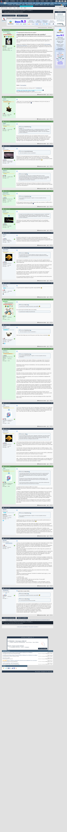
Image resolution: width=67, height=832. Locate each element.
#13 (52, 348)
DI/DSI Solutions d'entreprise (12, 3)
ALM (26, 3)
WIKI (45, 4)
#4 (52, 145)
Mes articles (23, 91)
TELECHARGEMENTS (24, 620)
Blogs (21, 1)
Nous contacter (37, 671)
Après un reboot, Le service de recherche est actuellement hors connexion (22, 660)
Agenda (18, 7)
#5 (52, 168)
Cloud (20, 3)
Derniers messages (4, 7)
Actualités (29, 10)
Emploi (37, 1)
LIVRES (23, 4)
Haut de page (50, 671)
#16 (52, 466)
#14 (52, 403)
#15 (52, 428)
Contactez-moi (39, 88)
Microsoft (30, 3)
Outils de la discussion (42, 27)
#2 (52, 96)
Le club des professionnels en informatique (17, 10)
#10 (52, 283)
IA (23, 3)
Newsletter (31, 1)
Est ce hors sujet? (6, 658)
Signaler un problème (22, 15)
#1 (52, 29)
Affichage (50, 27)
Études (42, 1)
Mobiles (59, 3)
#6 (52, 190)
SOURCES (37, 4)
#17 (52, 507)
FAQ (17, 1)
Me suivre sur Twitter (30, 91)
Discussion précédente (23, 626)
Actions (10, 7)
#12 (52, 324)
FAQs (15, 620)
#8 (52, 232)
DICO (48, 4)
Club (51, 1)
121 (11, 50)
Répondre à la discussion (9, 15)
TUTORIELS (9, 4)
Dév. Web (38, 3)
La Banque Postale (15, 647)
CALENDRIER (43, 620)
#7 (52, 208)
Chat (25, 1)
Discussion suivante (33, 626)
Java (34, 3)
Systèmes (64, 3)
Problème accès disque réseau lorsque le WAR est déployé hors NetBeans (17, 652)
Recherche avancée (62, 7)
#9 (52, 247)
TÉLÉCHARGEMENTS (30, 4)
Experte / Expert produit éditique (16, 645)
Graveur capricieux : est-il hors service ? (11, 663)
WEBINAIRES (18, 4)
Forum (5, 10)
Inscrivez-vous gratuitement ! (26, 6)
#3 (52, 121)
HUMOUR (52, 4)
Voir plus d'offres (43, 648)
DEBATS (34, 620)
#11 (52, 299)
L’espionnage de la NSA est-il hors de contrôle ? (21, 18)
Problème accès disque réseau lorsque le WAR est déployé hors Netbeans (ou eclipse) (20, 655)
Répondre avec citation (42, 94)
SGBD (52, 3)
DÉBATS (41, 4)
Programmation (47, 3)
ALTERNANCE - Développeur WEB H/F (17, 641)
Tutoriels (12, 1)
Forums (7, 1)
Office (56, 3)
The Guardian (23, 85)
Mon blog (18, 91)
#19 (52, 588)
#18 (52, 538)
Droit (46, 1)
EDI (42, 3)
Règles (25, 7)
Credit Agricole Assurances (17, 642)
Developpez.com (44, 671)
